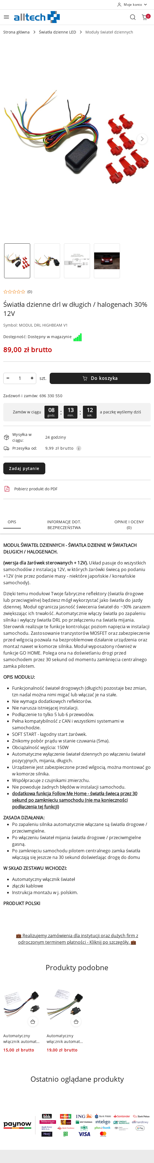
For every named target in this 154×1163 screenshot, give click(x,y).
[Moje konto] (132, 4)
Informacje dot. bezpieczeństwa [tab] (64, 524)
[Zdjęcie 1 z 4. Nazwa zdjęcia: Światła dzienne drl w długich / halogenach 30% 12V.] (17, 260)
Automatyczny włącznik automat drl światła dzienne (21, 1038)
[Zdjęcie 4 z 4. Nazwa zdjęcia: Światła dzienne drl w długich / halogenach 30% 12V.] (107, 260)
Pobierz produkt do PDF (30, 489)
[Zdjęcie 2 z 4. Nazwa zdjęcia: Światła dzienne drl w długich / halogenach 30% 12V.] (47, 260)
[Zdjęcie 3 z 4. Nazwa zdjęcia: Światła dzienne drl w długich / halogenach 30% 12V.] (77, 260)
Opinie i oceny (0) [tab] (129, 524)
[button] (142, 139)
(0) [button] (29, 292)
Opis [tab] (12, 521)
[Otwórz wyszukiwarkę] (133, 17)
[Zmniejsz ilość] (8, 378)
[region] (77, 412)
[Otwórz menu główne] (6, 17)
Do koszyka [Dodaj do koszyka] (100, 378)
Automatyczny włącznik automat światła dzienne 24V (63, 1038)
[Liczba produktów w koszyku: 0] (144, 17)
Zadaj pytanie (24, 468)
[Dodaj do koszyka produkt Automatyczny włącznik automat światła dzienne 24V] (76, 1021)
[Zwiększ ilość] (32, 378)
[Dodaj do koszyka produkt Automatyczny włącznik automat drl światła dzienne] (33, 1021)
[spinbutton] (20, 378)
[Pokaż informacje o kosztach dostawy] (79, 448)
